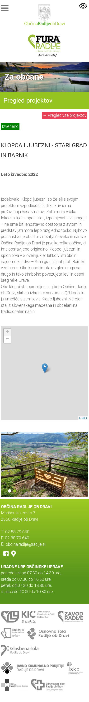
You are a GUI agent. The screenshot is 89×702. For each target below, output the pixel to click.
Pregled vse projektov (65, 115)
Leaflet (83, 418)
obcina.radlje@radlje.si (26, 544)
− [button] (7, 339)
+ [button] (7, 332)
